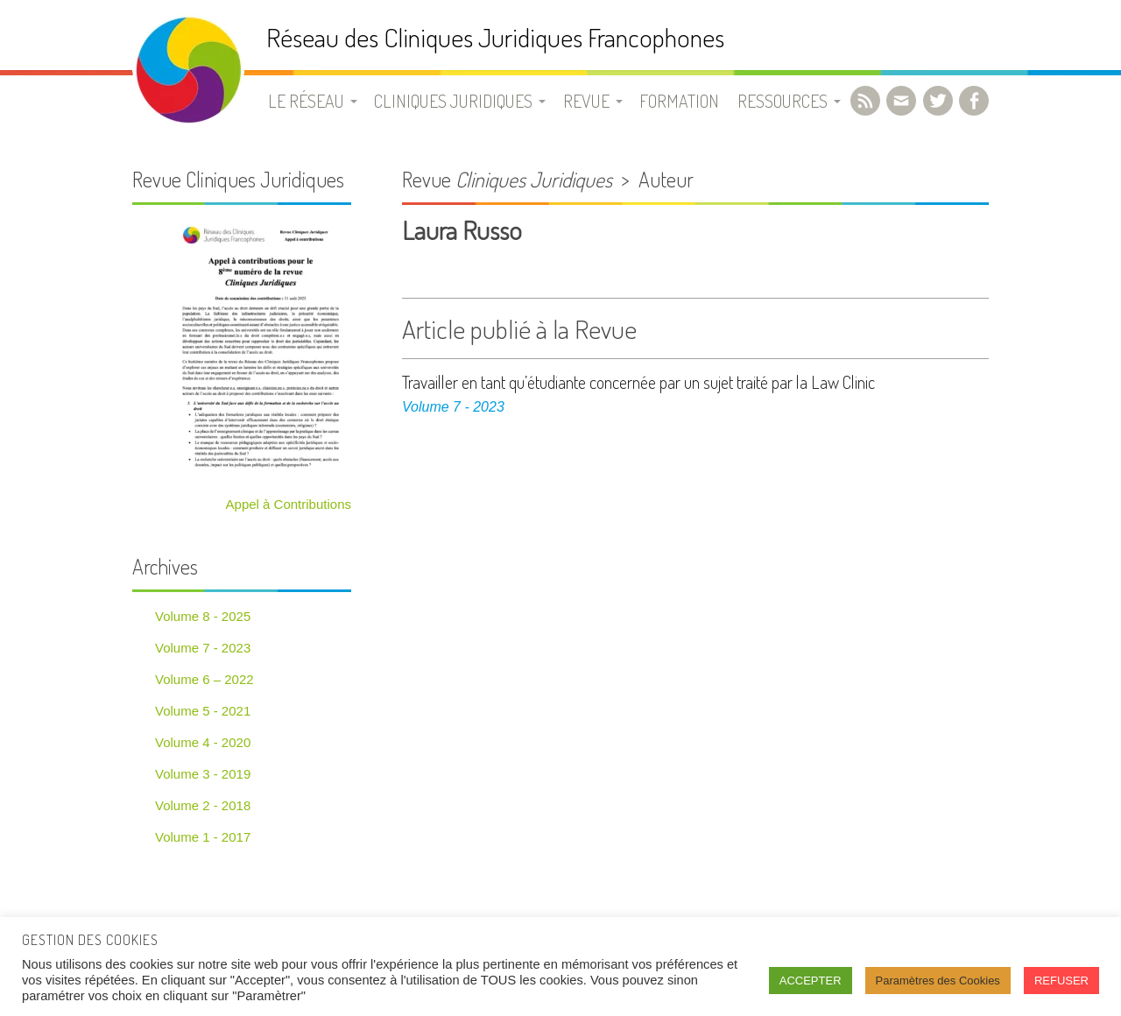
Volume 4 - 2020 (202, 742)
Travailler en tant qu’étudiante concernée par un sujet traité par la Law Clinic (638, 381)
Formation (679, 100)
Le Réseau (306, 100)
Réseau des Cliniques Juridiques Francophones (495, 37)
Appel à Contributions (288, 504)
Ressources (782, 100)
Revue (586, 100)
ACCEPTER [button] (810, 980)
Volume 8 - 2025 (202, 616)
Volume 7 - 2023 (453, 406)
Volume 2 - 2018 (202, 805)
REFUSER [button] (1061, 980)
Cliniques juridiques (453, 100)
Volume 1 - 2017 (202, 836)
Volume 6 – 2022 (204, 679)
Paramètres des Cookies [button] (938, 980)
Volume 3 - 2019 (202, 773)
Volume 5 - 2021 (202, 710)
